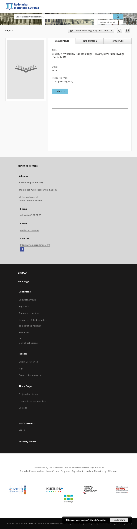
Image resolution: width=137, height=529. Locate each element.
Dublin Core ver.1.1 (28, 361)
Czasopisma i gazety (62, 81)
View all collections (28, 342)
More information (98, 520)
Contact (23, 407)
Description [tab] (62, 41)
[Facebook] (22, 249)
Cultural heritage (27, 299)
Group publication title (30, 375)
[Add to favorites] (119, 30)
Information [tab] (90, 41)
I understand (119, 520)
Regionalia (24, 306)
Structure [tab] (118, 41)
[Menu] (133, 3)
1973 (54, 70)
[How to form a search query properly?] (121, 22)
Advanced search (107, 22)
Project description (28, 394)
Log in (22, 429)
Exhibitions (24, 332)
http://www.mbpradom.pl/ (35, 244)
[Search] (118, 16)
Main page (23, 281)
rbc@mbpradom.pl (29, 230)
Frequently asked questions (32, 400)
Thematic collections (29, 313)
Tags (21, 368)
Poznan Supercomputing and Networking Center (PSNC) (102, 523)
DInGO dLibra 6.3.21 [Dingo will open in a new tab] (38, 523)
